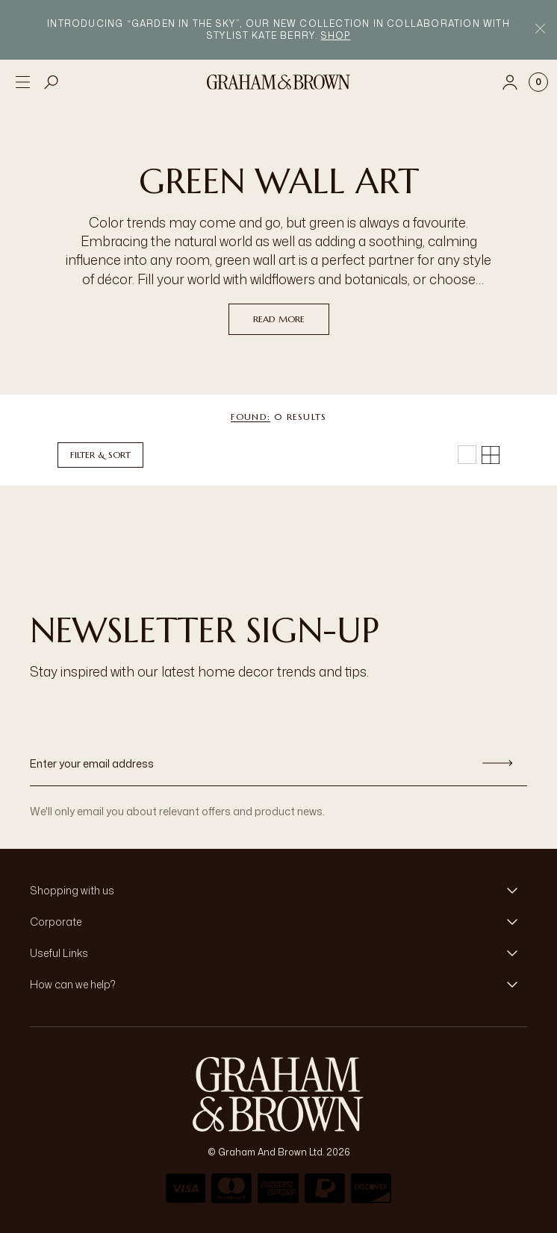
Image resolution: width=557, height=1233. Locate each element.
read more (279, 318)
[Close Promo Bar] (540, 30)
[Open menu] (22, 82)
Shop (336, 35)
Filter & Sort (100, 454)
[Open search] (51, 82)
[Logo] (278, 82)
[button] (278, 891)
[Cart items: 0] (538, 82)
